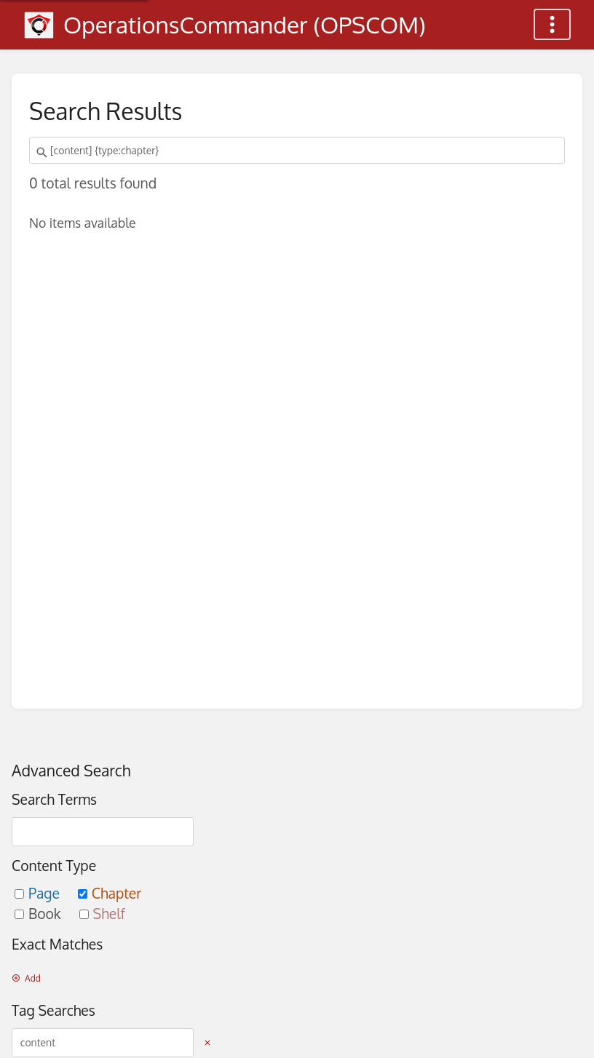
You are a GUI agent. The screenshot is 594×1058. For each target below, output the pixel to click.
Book (40, 913)
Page (39, 893)
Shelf (102, 913)
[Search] (44, 153)
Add (26, 978)
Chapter (110, 893)
